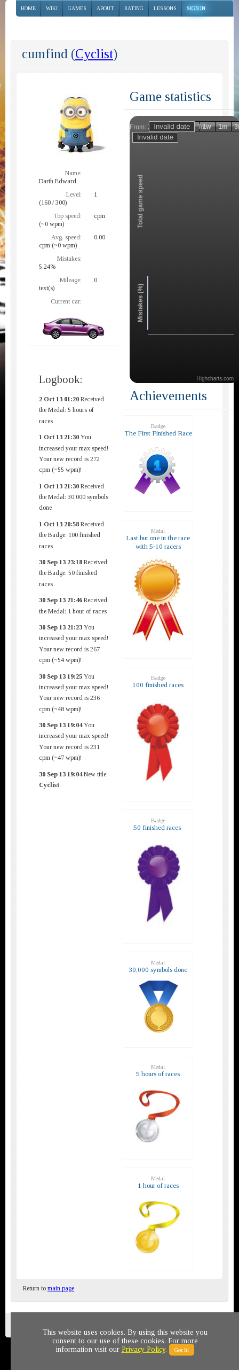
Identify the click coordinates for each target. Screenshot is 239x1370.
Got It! (181, 1349)
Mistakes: (69, 258)
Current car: (66, 301)
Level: (74, 194)
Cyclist (94, 53)
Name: (73, 173)
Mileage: (71, 280)
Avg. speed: (66, 237)
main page (60, 1288)
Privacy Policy (143, 1349)
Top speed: (67, 216)
